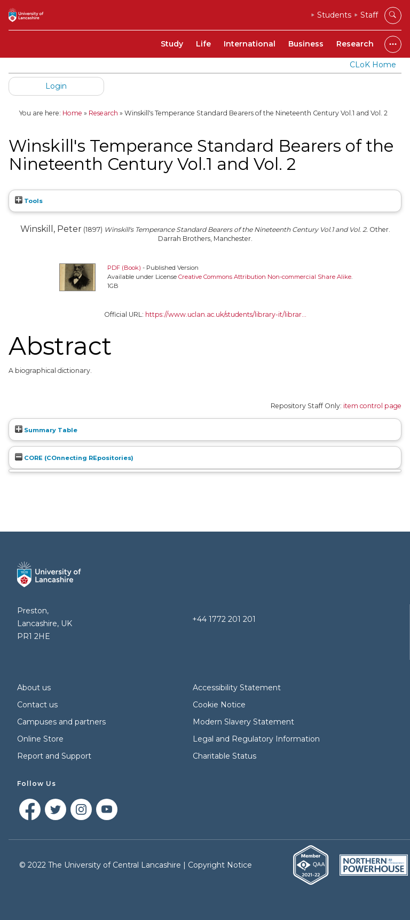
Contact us (37, 705)
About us (34, 687)
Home (72, 113)
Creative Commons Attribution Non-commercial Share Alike (264, 276)
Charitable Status (224, 756)
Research (355, 44)
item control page (372, 406)
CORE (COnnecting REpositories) (74, 458)
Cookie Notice (219, 705)
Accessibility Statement (237, 687)
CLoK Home (373, 64)
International (249, 44)
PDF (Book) (124, 267)
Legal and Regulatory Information (256, 739)
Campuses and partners (61, 722)
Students (334, 15)
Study (172, 44)
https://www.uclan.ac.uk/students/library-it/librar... (225, 314)
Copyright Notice (220, 865)
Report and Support (54, 756)
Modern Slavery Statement (243, 722)
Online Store (40, 739)
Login (56, 86)
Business (306, 44)
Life (203, 44)
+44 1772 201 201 (224, 619)
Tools (29, 201)
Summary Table (46, 430)
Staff (369, 15)
